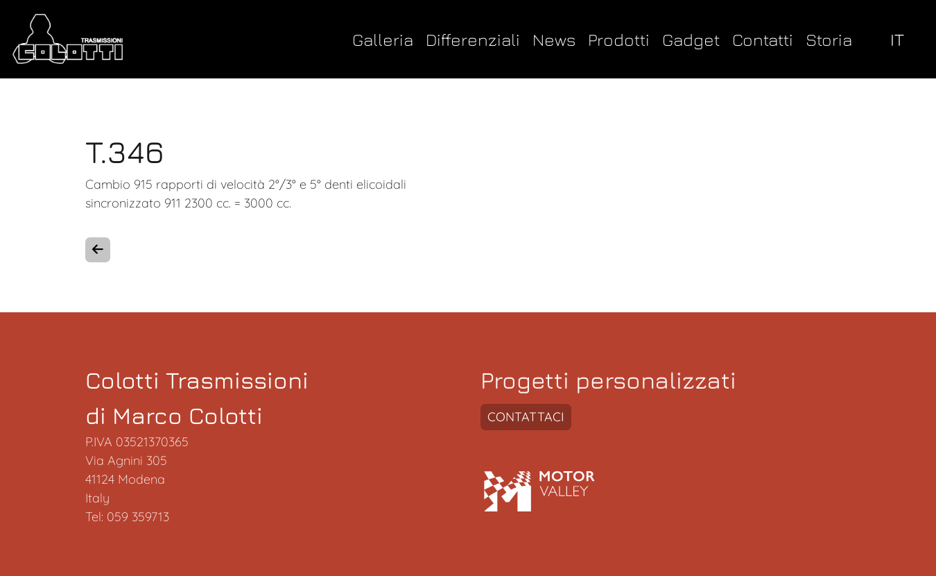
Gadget (691, 39)
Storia (829, 39)
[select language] (900, 39)
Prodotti (619, 39)
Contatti (762, 39)
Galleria (382, 39)
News (553, 39)
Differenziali (473, 39)
